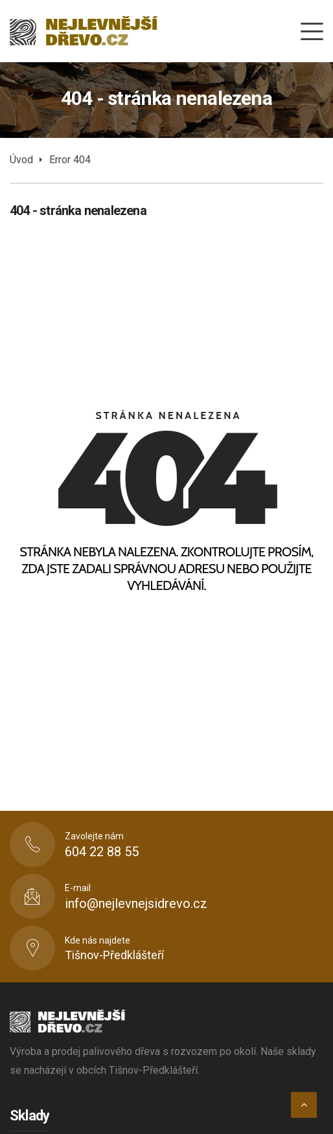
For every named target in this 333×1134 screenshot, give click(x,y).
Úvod (21, 159)
